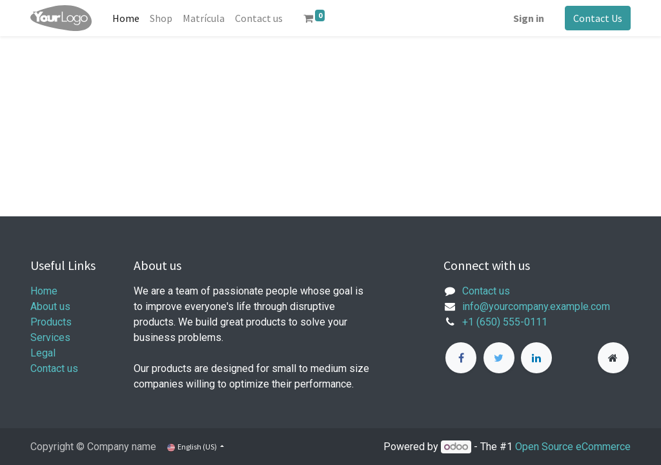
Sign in (528, 18)
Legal (43, 353)
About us (50, 306)
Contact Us (597, 18)
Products (51, 322)
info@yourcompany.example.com (536, 306)
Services (50, 337)
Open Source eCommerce (573, 446)
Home (43, 291)
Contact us (54, 368)
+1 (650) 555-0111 (504, 322)
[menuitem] (126, 18)
